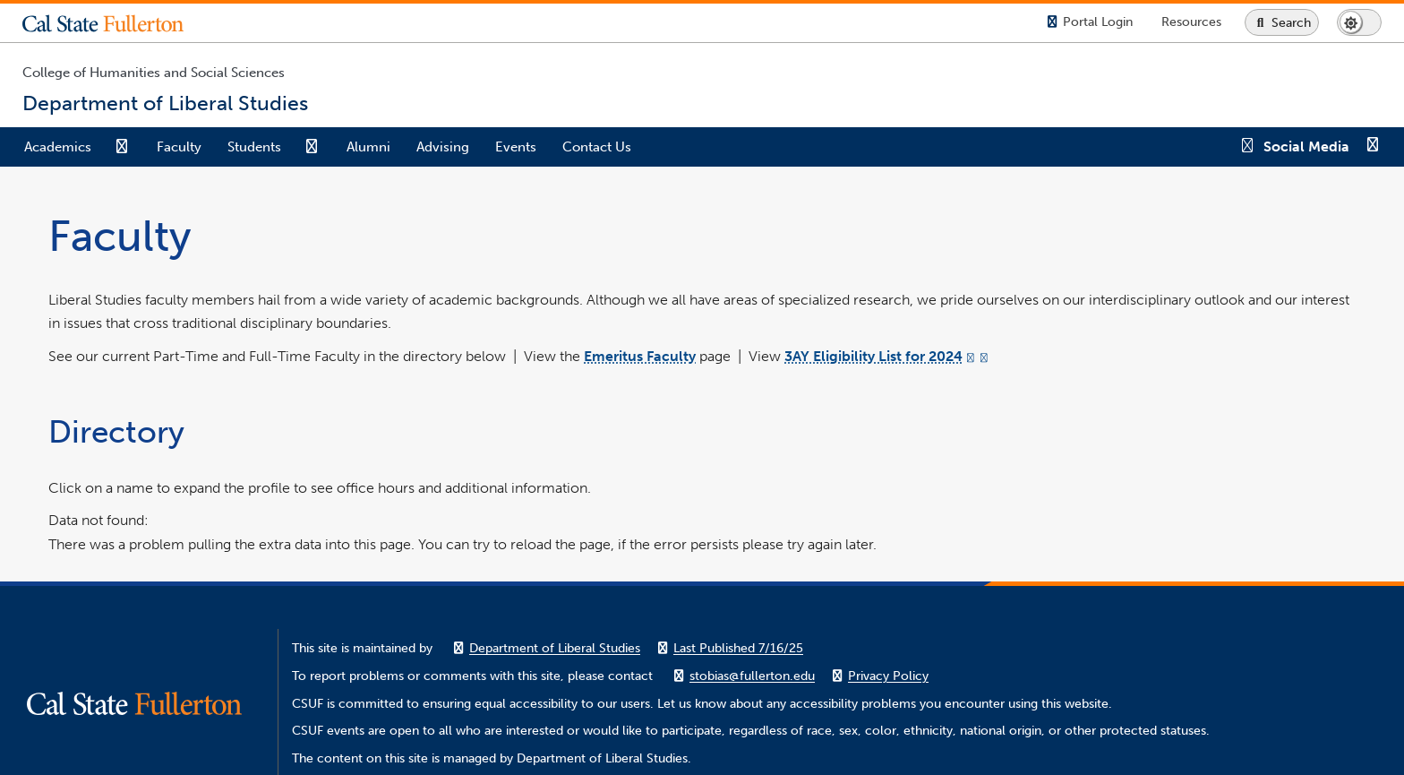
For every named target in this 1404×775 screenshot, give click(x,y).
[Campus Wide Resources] (1191, 22)
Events (515, 147)
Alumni (368, 147)
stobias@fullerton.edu (752, 676)
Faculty (179, 147)
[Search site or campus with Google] (1282, 22)
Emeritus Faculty (640, 356)
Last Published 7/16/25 (738, 648)
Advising (442, 147)
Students (254, 147)
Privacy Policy (888, 676)
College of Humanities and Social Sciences (153, 73)
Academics (57, 147)
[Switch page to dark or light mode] (1359, 22)
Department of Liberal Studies (554, 648)
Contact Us (596, 147)
